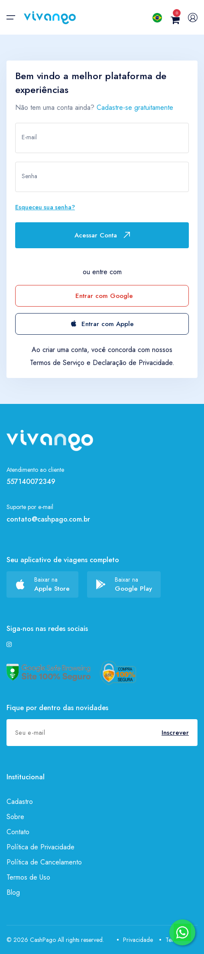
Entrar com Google (104, 296)
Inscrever (175, 732)
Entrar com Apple (102, 324)
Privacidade (135, 939)
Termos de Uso (28, 877)
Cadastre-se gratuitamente (135, 107)
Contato (17, 832)
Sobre (15, 817)
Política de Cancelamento (44, 862)
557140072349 (30, 482)
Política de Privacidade (40, 847)
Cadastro (19, 802)
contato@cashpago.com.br (48, 519)
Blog (13, 892)
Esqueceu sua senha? (45, 207)
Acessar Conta (102, 235)
